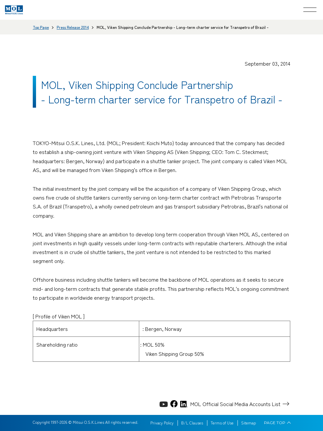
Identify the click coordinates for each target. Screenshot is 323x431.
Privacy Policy (162, 422)
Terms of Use (222, 422)
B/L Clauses (192, 422)
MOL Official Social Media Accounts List (235, 403)
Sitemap (248, 422)
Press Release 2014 (73, 27)
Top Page (41, 27)
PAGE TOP (274, 423)
